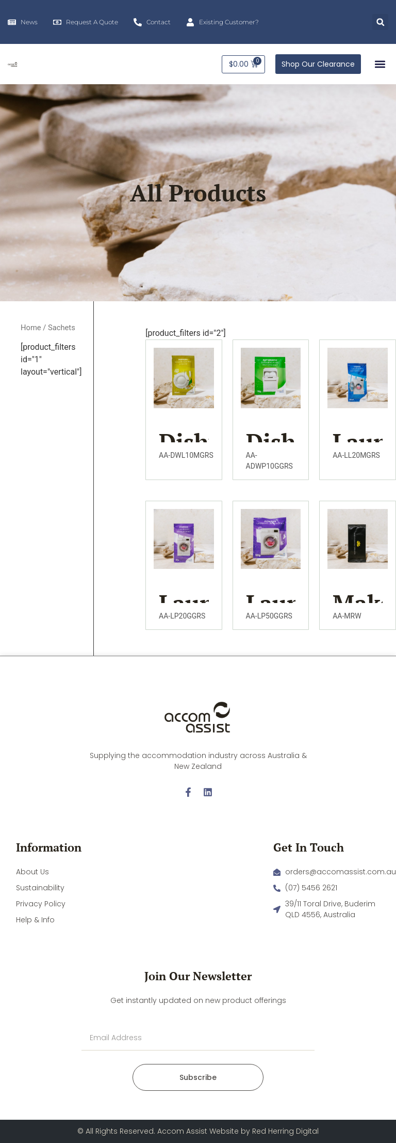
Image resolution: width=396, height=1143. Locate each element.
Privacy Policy (40, 904)
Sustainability (40, 888)
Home (31, 327)
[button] (380, 22)
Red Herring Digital (285, 1131)
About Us (32, 872)
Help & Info (35, 920)
